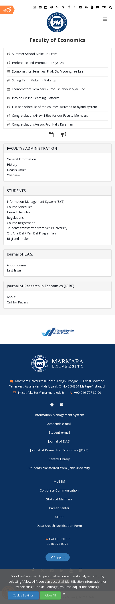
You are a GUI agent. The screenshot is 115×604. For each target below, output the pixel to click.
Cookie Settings (23, 595)
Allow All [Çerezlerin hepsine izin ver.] (50, 595)
